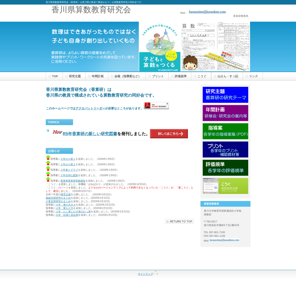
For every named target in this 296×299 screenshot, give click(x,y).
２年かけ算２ (68, 164)
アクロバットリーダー (90, 108)
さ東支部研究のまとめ (58, 201)
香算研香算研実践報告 (73, 180)
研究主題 (66, 194)
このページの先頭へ (179, 221)
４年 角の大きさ (66, 204)
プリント (225, 149)
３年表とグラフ (69, 169)
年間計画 (225, 113)
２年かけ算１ (68, 158)
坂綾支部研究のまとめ (58, 197)
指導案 (225, 131)
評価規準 (225, 168)
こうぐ (225, 186)
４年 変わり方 (64, 208)
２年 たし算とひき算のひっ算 (73, 211)
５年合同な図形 (69, 175)
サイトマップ (148, 274)
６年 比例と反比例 (67, 215)
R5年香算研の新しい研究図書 (90, 133)
